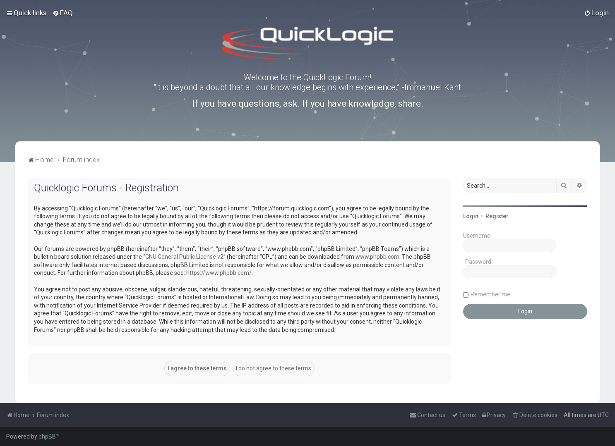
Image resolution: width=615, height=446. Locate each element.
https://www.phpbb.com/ (219, 273)
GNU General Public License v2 (184, 256)
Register (497, 216)
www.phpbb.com (377, 256)
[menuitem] (63, 13)
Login (470, 216)
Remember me (490, 294)
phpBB (47, 436)
